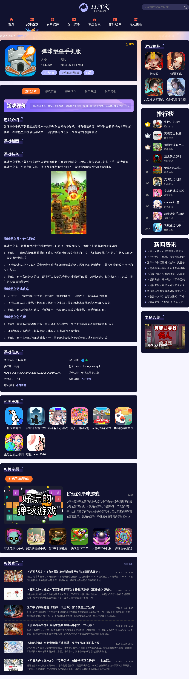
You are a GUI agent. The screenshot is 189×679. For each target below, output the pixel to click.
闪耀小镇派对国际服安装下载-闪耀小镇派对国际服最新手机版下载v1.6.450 (102, 419)
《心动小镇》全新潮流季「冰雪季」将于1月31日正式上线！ (64, 643)
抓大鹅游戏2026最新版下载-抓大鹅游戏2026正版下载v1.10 (14, 419)
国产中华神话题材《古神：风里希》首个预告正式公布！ (62, 607)
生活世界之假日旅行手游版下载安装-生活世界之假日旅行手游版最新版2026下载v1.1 (14, 446)
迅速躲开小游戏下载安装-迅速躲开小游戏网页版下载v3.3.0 (58, 419)
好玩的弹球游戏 (70, 72)
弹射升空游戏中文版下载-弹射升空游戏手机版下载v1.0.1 (36, 419)
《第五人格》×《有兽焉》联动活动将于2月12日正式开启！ (64, 571)
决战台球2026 (80, 539)
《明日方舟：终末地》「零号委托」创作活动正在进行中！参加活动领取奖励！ (70, 660)
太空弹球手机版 (102, 539)
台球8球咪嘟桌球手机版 (58, 540)
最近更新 (136, 24)
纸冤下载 (176, 63)
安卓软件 (52, 24)
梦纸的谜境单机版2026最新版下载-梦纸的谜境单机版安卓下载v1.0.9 (123, 419)
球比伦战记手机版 (14, 540)
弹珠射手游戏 (123, 539)
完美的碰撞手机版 (36, 540)
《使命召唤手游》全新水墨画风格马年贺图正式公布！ (61, 625)
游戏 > (12, 35)
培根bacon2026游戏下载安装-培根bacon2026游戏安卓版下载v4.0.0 (36, 446)
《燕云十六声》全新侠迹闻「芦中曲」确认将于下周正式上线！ (167, 296)
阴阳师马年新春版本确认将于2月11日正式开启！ (167, 291)
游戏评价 (16, 105)
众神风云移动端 (176, 89)
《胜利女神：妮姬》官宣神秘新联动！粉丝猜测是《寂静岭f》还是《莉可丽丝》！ (70, 589)
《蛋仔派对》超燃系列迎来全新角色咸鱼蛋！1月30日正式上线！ (167, 285)
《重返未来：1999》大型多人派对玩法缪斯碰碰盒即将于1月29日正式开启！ (167, 302)
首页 (11, 24)
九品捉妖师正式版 (154, 90)
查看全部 (128, 564)
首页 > (4, 35)
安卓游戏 (32, 24)
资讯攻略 (73, 24)
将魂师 (154, 63)
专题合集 (94, 24)
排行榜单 (115, 24)
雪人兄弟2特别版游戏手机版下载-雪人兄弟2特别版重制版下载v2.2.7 (80, 419)
